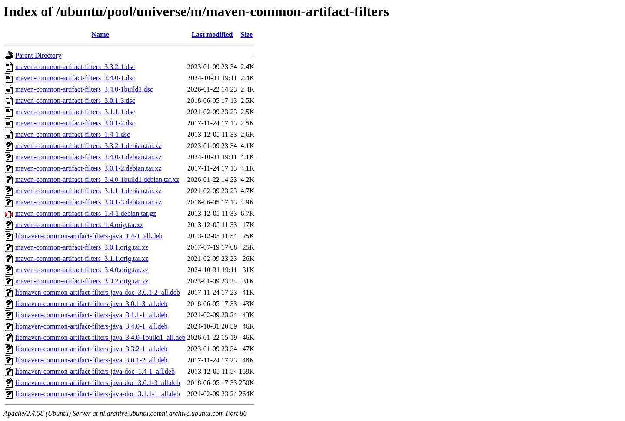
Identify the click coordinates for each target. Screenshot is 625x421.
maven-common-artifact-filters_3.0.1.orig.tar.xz (81, 247)
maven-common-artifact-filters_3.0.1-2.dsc (75, 123)
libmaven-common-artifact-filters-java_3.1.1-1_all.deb (91, 315)
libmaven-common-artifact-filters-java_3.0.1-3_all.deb (91, 303)
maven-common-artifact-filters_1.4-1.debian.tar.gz (85, 213)
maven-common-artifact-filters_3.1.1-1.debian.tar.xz (88, 190)
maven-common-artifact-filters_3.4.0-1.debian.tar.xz (88, 157)
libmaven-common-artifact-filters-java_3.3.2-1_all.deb (91, 348)
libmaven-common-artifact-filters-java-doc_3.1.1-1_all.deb (97, 394)
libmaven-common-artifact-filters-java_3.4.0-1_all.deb (91, 326)
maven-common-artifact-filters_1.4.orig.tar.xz (79, 224)
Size (247, 34)
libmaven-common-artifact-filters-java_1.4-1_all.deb (89, 236)
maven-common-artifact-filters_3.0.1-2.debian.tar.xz (88, 168)
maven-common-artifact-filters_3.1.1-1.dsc (75, 111)
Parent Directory (38, 55)
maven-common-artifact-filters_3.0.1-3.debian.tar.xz (88, 202)
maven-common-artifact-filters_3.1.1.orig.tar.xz (81, 258)
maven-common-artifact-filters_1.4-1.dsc (72, 134)
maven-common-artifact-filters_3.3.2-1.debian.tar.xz (88, 145)
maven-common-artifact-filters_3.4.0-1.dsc (75, 78)
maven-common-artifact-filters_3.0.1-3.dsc (75, 100)
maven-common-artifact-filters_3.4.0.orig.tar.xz (81, 269)
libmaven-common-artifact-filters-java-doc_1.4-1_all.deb (95, 371)
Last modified (212, 34)
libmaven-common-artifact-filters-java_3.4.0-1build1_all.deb (100, 337)
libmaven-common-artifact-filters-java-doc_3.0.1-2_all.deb (97, 292)
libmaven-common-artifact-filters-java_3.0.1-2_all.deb (91, 360)
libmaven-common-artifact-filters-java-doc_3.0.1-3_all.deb (97, 382)
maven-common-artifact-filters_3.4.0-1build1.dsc (84, 89)
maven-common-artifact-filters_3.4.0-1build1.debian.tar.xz (97, 179)
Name (100, 34)
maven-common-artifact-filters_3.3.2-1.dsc (75, 66)
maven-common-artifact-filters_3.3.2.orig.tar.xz (81, 281)
